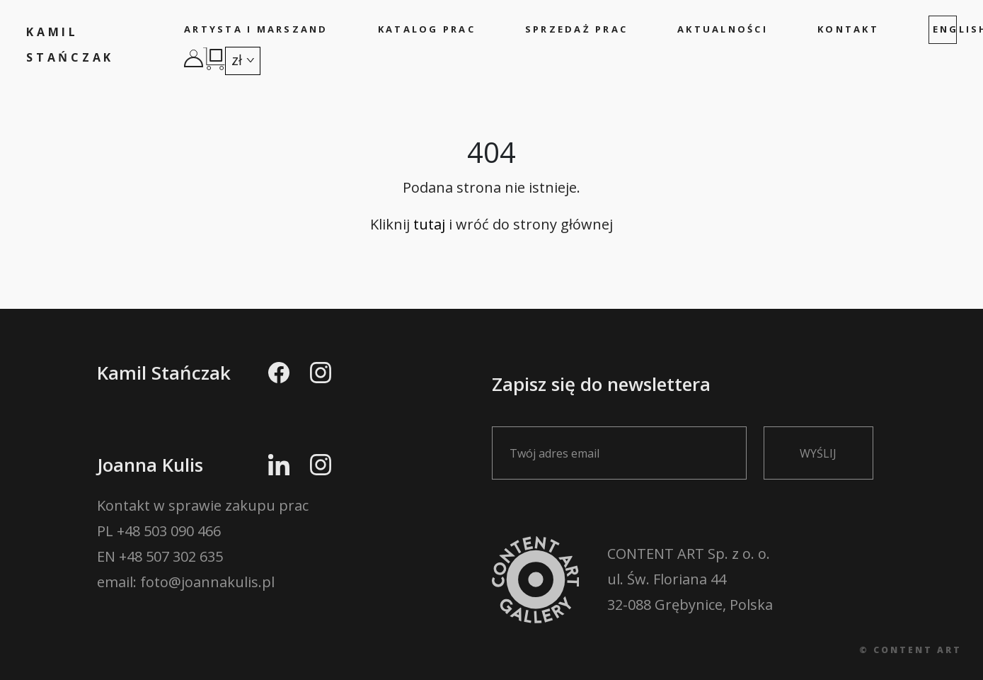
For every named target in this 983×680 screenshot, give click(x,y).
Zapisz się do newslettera (628, 417)
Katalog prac (427, 29)
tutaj (429, 224)
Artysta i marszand (256, 29)
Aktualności (722, 29)
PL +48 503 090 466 (159, 530)
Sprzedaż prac (576, 29)
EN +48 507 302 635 (160, 556)
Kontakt (848, 29)
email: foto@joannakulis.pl (186, 581)
